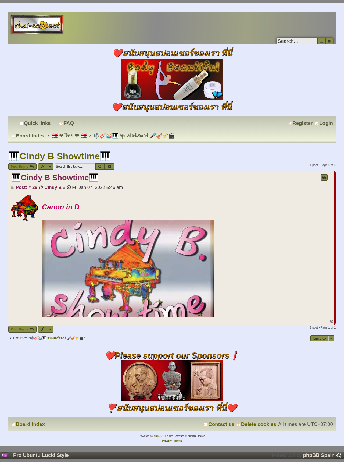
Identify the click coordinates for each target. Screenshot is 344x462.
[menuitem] (66, 123)
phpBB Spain (319, 455)
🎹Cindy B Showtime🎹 (59, 156)
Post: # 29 (24, 187)
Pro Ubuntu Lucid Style (41, 455)
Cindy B (53, 187)
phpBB (158, 436)
